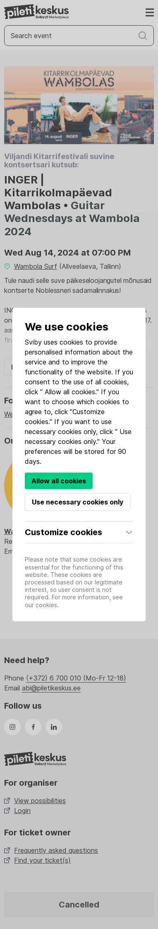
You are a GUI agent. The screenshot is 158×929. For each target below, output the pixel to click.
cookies (71, 342)
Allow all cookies (58, 481)
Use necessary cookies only (77, 502)
